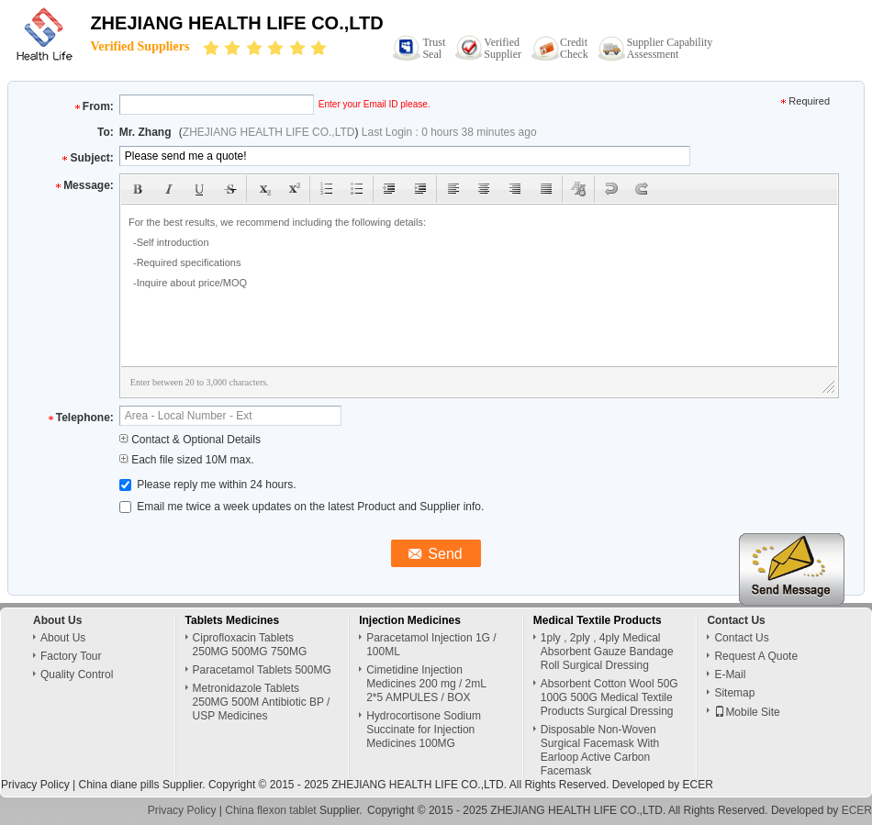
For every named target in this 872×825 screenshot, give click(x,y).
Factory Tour (70, 656)
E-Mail (729, 674)
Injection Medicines (410, 620)
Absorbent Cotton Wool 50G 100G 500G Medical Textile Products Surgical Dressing (609, 697)
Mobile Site (746, 712)
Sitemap (734, 692)
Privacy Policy (35, 784)
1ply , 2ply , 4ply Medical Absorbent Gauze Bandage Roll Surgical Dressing (607, 651)
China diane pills (118, 784)
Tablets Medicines (232, 620)
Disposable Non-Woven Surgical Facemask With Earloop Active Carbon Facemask (600, 750)
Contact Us (741, 637)
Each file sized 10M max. (186, 459)
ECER (698, 784)
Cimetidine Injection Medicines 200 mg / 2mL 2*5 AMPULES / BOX (426, 683)
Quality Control (76, 674)
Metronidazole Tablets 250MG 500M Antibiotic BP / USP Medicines (261, 702)
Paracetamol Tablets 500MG (262, 669)
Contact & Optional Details (190, 439)
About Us (62, 637)
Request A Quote (756, 656)
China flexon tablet (270, 810)
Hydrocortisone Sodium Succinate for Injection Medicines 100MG (423, 729)
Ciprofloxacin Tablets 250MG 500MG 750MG (250, 644)
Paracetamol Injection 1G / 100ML (431, 644)
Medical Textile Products (597, 620)
